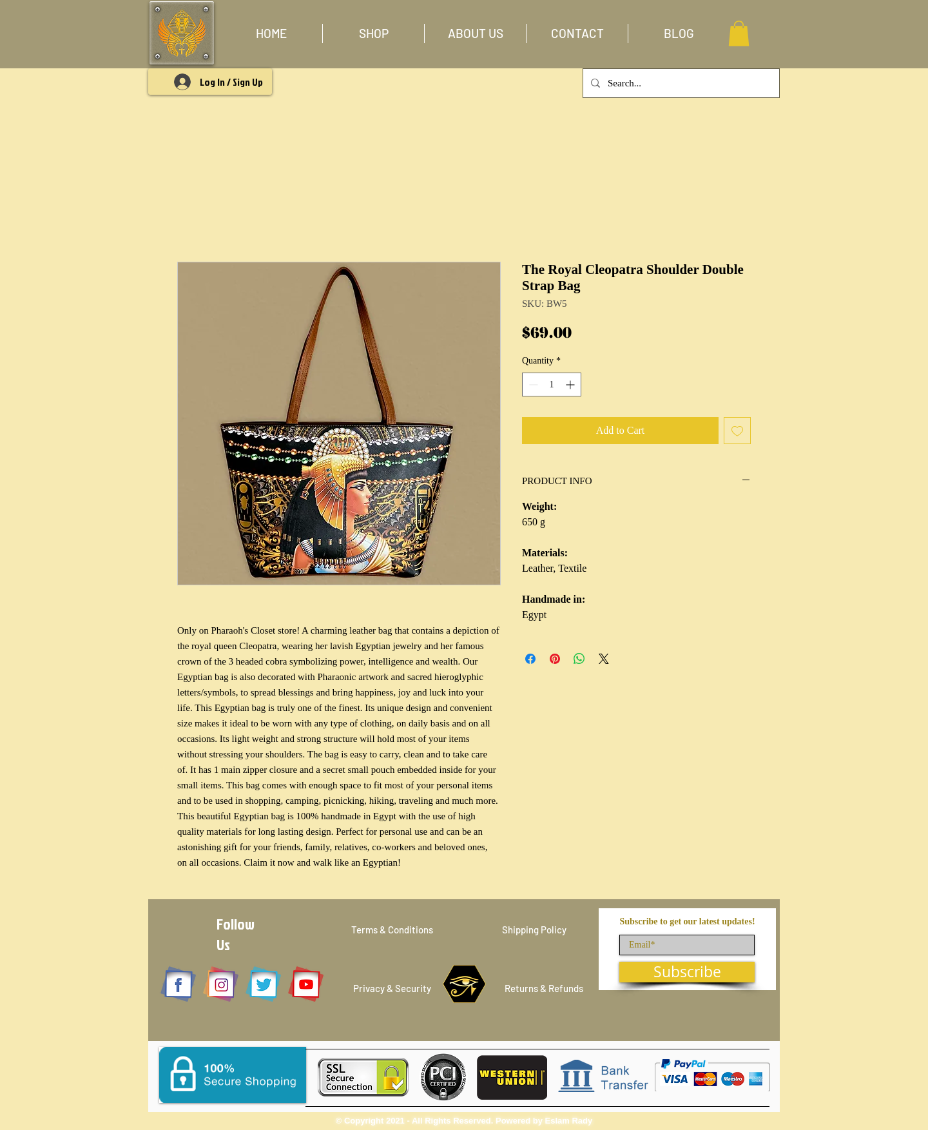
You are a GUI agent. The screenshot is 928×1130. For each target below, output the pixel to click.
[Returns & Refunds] (543, 988)
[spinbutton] (551, 384)
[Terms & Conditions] (392, 930)
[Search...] (680, 83)
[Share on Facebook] (530, 659)
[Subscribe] (687, 972)
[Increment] (571, 384)
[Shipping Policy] (534, 930)
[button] (373, 33)
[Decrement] (532, 384)
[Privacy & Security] (392, 988)
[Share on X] (604, 659)
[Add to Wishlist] (737, 430)
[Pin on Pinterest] (555, 659)
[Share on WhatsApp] (579, 659)
